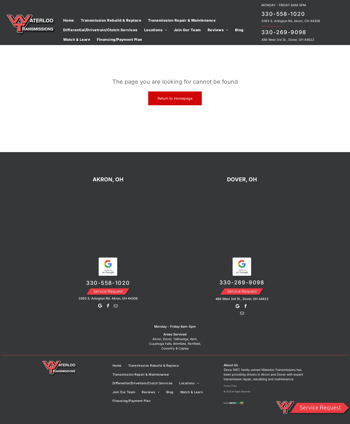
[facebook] (108, 306)
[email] (116, 306)
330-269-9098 (283, 32)
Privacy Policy (230, 386)
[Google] (100, 306)
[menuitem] (68, 20)
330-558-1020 (283, 14)
